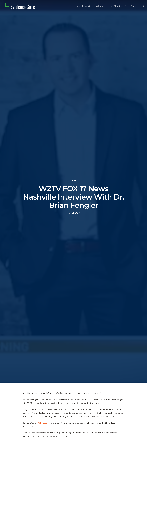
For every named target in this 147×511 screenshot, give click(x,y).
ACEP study (43, 423)
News (73, 180)
